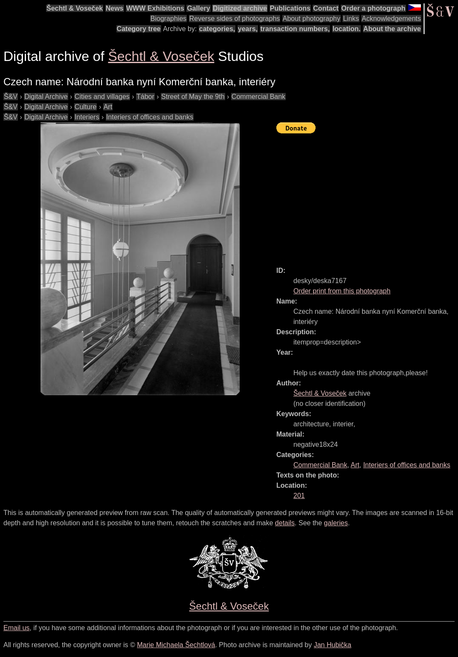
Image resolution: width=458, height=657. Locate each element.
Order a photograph (373, 8)
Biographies (169, 18)
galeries (336, 523)
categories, (217, 28)
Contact (326, 8)
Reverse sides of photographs (234, 18)
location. (347, 28)
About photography (311, 18)
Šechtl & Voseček (74, 8)
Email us (16, 627)
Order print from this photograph (342, 291)
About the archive (392, 28)
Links (351, 18)
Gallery (198, 8)
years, (248, 28)
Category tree (139, 28)
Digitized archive (240, 8)
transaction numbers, (295, 28)
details (285, 523)
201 (299, 495)
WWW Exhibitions (155, 8)
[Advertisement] (367, 196)
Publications (290, 8)
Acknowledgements (391, 18)
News (115, 8)
